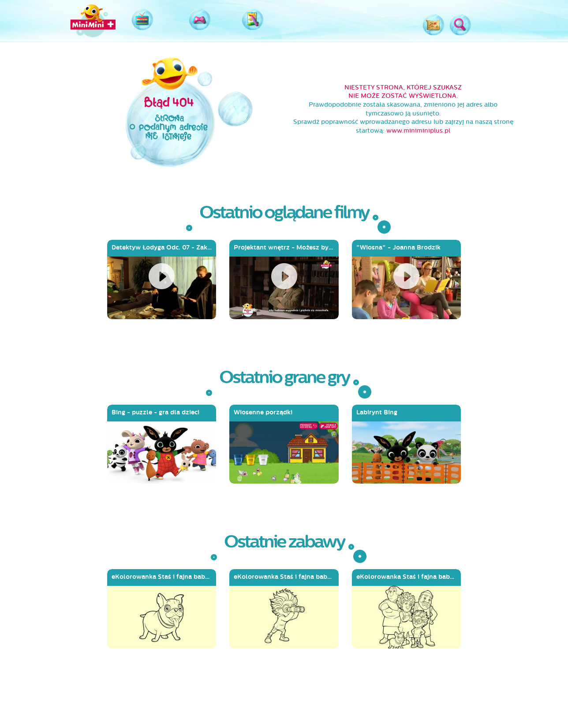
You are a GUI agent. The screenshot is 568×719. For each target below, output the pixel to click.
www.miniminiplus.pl (418, 130)
